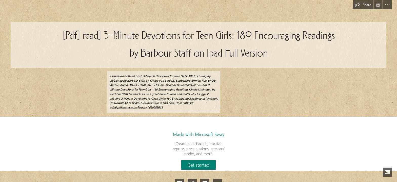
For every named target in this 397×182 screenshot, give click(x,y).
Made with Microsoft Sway (198, 134)
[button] (363, 4)
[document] (198, 91)
